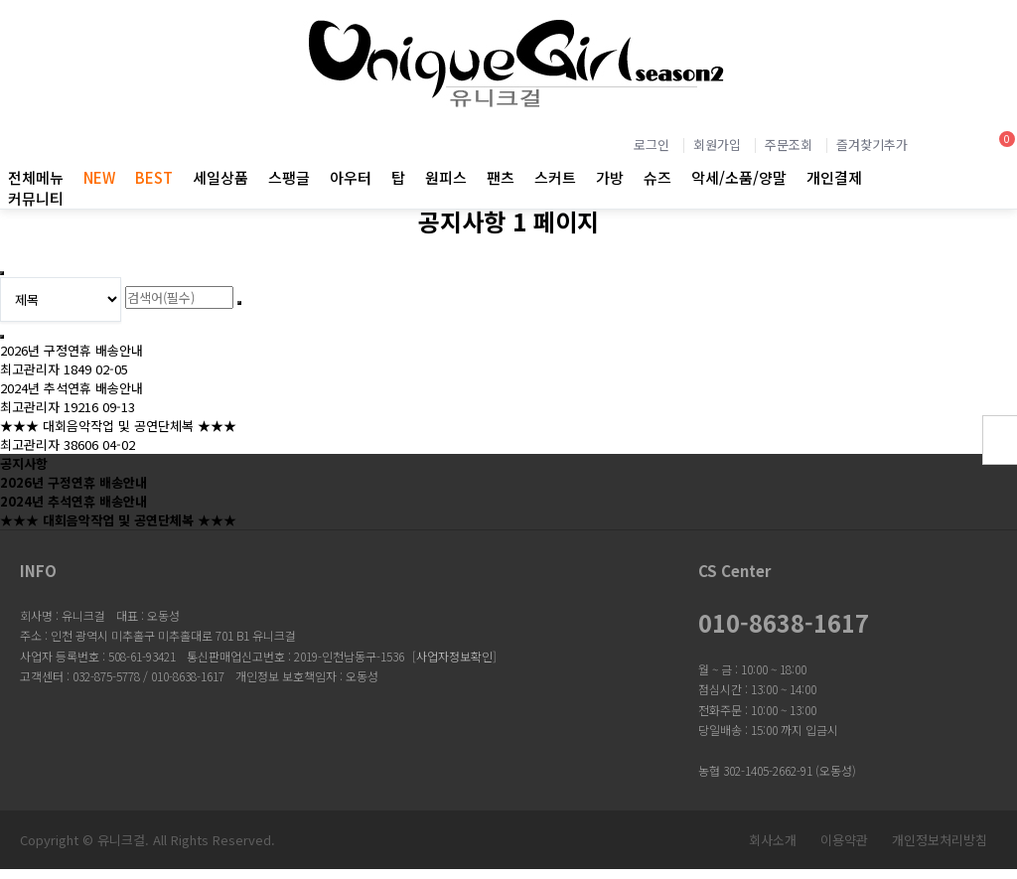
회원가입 (717, 144)
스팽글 (289, 177)
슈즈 (657, 177)
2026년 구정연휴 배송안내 (71, 350)
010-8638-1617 (783, 623)
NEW (99, 177)
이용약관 (844, 839)
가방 (610, 177)
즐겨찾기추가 (872, 144)
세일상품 (220, 177)
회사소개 (773, 839)
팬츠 (500, 177)
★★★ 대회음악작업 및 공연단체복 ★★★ (118, 425)
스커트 (555, 177)
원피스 (446, 177)
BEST (154, 177)
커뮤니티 (36, 198)
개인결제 (834, 177)
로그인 (651, 144)
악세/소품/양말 (739, 177)
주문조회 (788, 144)
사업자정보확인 (454, 656)
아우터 (350, 177)
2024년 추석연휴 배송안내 (71, 387)
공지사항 (24, 463)
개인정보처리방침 (939, 839)
